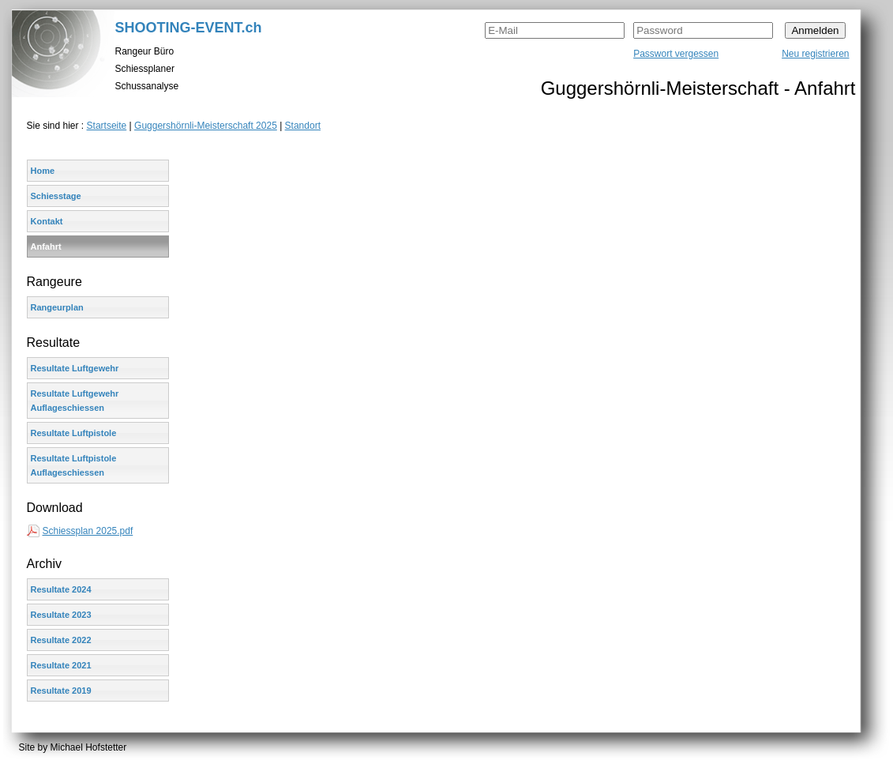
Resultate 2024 (61, 589)
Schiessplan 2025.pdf (88, 530)
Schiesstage (56, 196)
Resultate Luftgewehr (75, 368)
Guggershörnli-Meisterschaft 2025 (205, 125)
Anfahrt (46, 246)
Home (43, 170)
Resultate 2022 (61, 640)
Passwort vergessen (676, 53)
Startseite (107, 125)
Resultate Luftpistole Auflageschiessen (74, 465)
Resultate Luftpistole (74, 433)
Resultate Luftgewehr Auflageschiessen (75, 400)
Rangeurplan (57, 307)
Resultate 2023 (61, 614)
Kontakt (47, 221)
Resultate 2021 (61, 665)
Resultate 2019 (61, 690)
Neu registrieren (815, 53)
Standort (303, 125)
